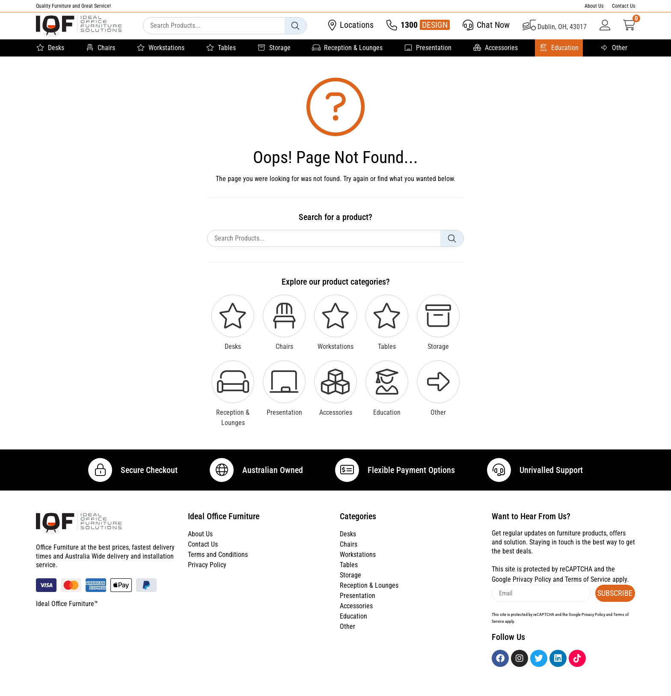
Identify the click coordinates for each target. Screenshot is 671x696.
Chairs (100, 48)
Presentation (427, 48)
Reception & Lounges (347, 48)
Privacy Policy (207, 572)
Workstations (160, 48)
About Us (594, 6)
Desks (50, 48)
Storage (274, 48)
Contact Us (623, 6)
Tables (221, 48)
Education (559, 48)
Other (613, 48)
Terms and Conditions (218, 562)
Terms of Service (588, 587)
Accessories (495, 48)
